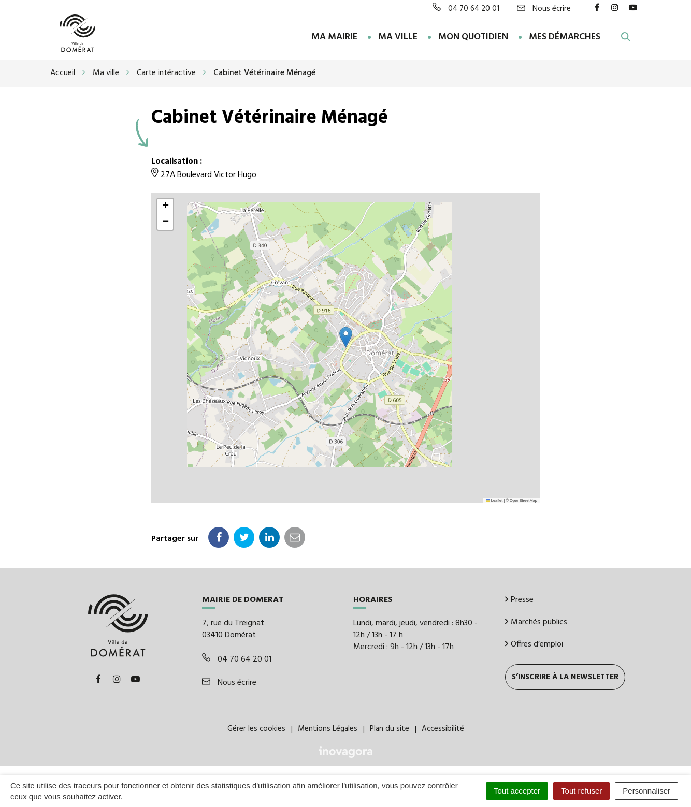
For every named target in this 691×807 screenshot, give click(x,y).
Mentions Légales (327, 728)
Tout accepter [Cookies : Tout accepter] (517, 790)
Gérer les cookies (256, 728)
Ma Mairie (334, 37)
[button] (345, 336)
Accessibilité (443, 728)
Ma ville (398, 37)
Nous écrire (229, 681)
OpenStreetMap (523, 499)
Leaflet (494, 499)
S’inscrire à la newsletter (565, 676)
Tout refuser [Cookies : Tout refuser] (581, 790)
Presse (519, 599)
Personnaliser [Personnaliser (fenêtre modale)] (646, 790)
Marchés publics (536, 621)
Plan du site (389, 728)
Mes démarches (564, 37)
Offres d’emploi (534, 643)
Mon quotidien (473, 37)
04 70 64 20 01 (236, 658)
